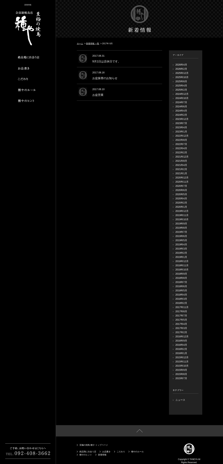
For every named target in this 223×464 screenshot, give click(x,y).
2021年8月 (181, 160)
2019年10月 (182, 219)
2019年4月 (181, 244)
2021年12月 (182, 156)
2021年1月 (181, 173)
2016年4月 (181, 344)
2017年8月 (181, 311)
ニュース (180, 399)
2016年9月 (181, 340)
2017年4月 (181, 324)
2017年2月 (181, 332)
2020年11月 (182, 181)
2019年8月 (181, 227)
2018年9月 (181, 273)
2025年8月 (181, 81)
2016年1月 (181, 353)
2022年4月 (181, 148)
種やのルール (137, 451)
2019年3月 (181, 248)
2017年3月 (181, 328)
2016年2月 (181, 349)
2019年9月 (181, 223)
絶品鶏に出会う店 (87, 451)
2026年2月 (181, 68)
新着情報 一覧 (92, 43)
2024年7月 (181, 102)
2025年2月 (181, 89)
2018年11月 (182, 265)
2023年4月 (181, 127)
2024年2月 (181, 114)
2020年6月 (181, 190)
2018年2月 (181, 303)
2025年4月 (181, 85)
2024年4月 (181, 110)
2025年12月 (182, 73)
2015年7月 (181, 378)
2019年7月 (181, 232)
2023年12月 (182, 119)
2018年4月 (181, 294)
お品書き (106, 451)
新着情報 (102, 455)
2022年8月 (181, 140)
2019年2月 (181, 252)
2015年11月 (182, 361)
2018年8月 (181, 278)
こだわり (121, 451)
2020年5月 (181, 194)
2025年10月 (182, 77)
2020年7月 (181, 186)
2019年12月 (182, 211)
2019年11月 (182, 215)
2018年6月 (181, 286)
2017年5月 (181, 319)
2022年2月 (181, 152)
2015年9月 (181, 370)
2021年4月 (181, 165)
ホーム (80, 43)
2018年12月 (182, 261)
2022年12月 (182, 135)
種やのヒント (85, 455)
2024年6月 (181, 106)
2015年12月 (182, 357)
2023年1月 (181, 131)
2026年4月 (181, 64)
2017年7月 (181, 315)
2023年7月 (181, 123)
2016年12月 (182, 336)
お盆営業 (97, 94)
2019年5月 (181, 240)
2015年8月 (181, 374)
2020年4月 (181, 198)
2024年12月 (182, 94)
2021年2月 (181, 169)
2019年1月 (181, 257)
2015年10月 (182, 365)
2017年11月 (182, 307)
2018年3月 (181, 298)
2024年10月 (182, 98)
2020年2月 (181, 202)
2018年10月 (182, 269)
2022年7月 (181, 144)
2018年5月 (181, 290)
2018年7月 (181, 282)
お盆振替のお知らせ (104, 78)
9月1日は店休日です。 (106, 61)
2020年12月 (182, 177)
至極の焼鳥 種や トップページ (93, 445)
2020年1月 (181, 206)
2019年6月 (181, 236)
